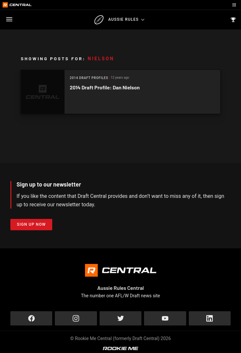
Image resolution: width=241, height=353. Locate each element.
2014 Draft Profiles (89, 78)
